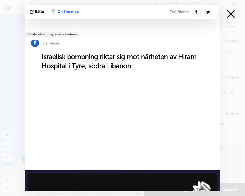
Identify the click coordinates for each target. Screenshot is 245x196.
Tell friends (179, 12)
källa (37, 12)
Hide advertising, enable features (53, 34)
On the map (65, 11)
